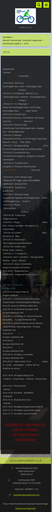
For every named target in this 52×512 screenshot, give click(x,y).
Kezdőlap (7, 37)
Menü (46, 5)
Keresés (39, 5)
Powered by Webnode (25, 508)
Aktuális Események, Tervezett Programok (22, 40)
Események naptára (12, 43)
